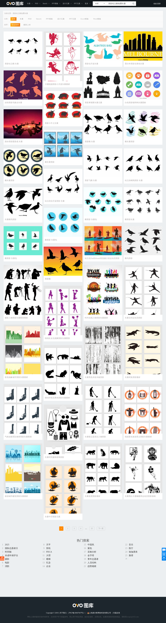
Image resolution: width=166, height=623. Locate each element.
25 (92, 528)
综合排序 (15, 25)
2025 (7, 544)
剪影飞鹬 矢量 (91, 182)
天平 (48, 544)
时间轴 (8, 552)
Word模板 (97, 19)
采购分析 (92, 552)
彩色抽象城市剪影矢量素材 (16, 381)
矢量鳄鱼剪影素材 (132, 381)
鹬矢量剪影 (129, 143)
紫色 (90, 548)
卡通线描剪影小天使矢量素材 (57, 84)
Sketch (45, 3)
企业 (48, 566)
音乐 (131, 544)
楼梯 (48, 559)
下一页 (100, 528)
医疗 (131, 548)
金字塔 (91, 555)
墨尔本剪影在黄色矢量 (134, 64)
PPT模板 (55, 3)
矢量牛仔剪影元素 (52, 523)
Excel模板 (85, 19)
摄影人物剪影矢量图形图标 (16, 321)
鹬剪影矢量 (129, 222)
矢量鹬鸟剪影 (10, 222)
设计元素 (66, 3)
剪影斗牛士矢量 (51, 124)
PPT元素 (77, 3)
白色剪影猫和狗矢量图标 (135, 103)
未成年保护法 (11, 555)
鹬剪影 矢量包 (91, 222)
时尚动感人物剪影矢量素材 (96, 321)
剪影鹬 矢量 (90, 143)
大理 (48, 555)
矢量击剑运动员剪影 (133, 321)
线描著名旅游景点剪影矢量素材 (138, 442)
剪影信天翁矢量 (91, 64)
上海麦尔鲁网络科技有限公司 (99, 613)
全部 (13, 19)
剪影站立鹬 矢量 (12, 64)
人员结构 (92, 562)
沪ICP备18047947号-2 (76, 613)
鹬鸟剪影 (129, 261)
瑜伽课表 (133, 552)
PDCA (49, 552)
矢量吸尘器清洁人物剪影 (95, 442)
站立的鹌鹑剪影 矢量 (134, 182)
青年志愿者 (93, 559)
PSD (36, 3)
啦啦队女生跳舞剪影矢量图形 (57, 342)
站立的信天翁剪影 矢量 (55, 203)
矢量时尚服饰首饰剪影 (54, 463)
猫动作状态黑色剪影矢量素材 (57, 402)
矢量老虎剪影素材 (92, 502)
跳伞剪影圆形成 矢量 (14, 143)
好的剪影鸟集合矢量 (13, 103)
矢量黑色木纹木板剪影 (94, 381)
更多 (86, 3)
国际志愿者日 (11, 548)
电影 (7, 562)
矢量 (28, 3)
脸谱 (131, 555)
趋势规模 (92, 566)
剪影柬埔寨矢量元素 (93, 103)
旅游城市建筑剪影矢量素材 (16, 502)
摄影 (7, 559)
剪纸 (48, 548)
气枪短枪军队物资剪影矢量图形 (18, 442)
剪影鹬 (48, 282)
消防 (7, 566)
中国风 (91, 544)
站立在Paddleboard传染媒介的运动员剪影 (102, 261)
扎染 (48, 562)
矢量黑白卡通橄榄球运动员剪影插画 (140, 502)
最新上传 (27, 25)
